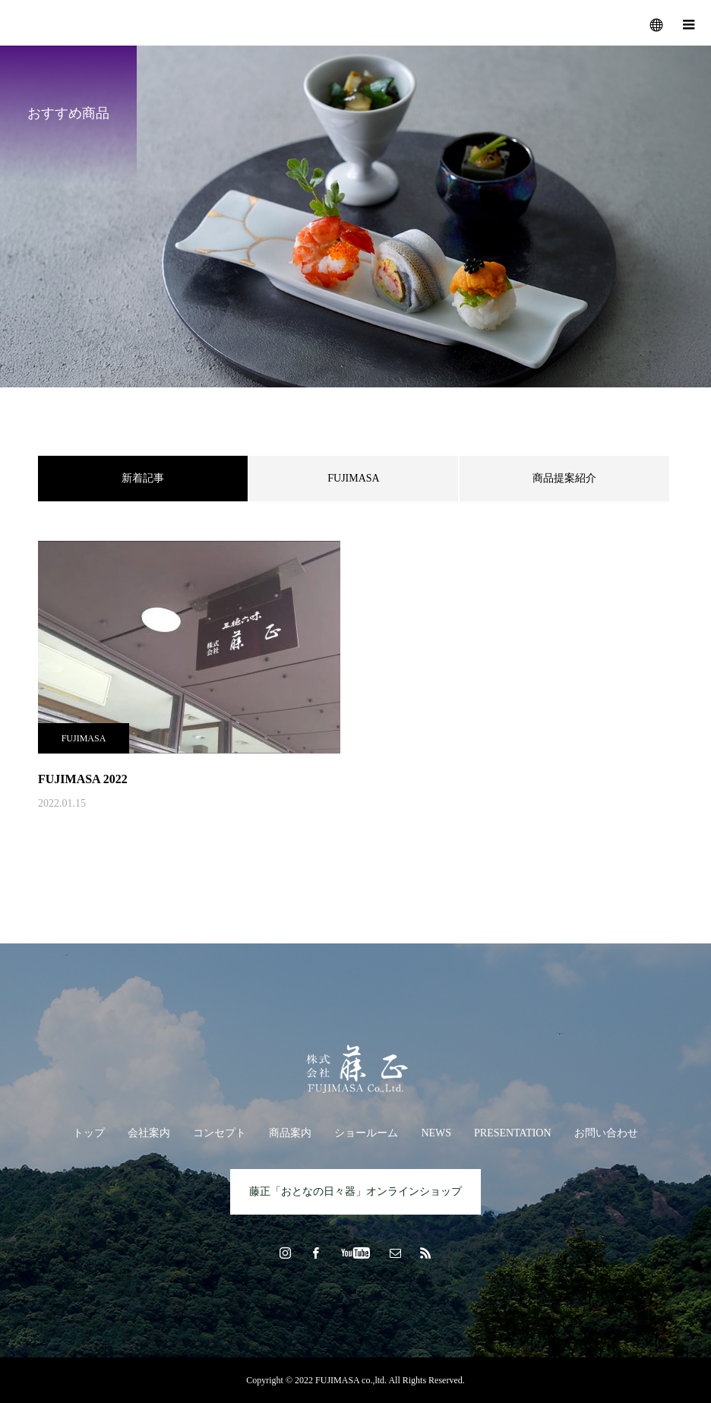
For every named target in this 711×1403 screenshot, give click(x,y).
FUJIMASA (353, 478)
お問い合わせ (606, 1133)
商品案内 (290, 1133)
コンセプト (219, 1133)
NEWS (436, 1133)
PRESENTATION (512, 1133)
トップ (89, 1133)
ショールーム (366, 1133)
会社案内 (149, 1133)
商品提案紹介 (564, 478)
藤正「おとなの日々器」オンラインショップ (355, 1191)
